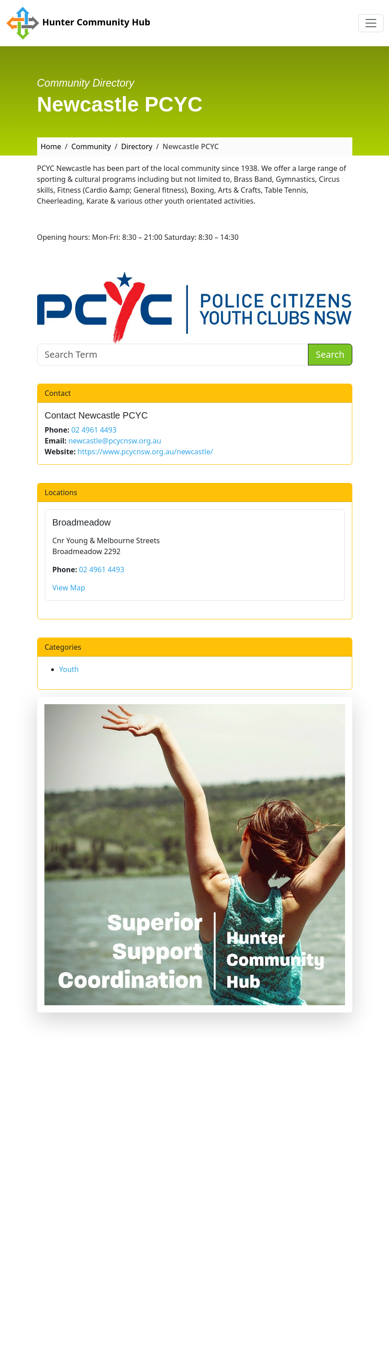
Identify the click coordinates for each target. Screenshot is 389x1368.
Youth (69, 669)
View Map (69, 588)
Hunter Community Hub (77, 23)
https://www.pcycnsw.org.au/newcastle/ (145, 452)
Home (51, 146)
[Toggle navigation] (371, 23)
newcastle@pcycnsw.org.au (114, 441)
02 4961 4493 (93, 430)
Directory (136, 146)
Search (330, 354)
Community (91, 146)
